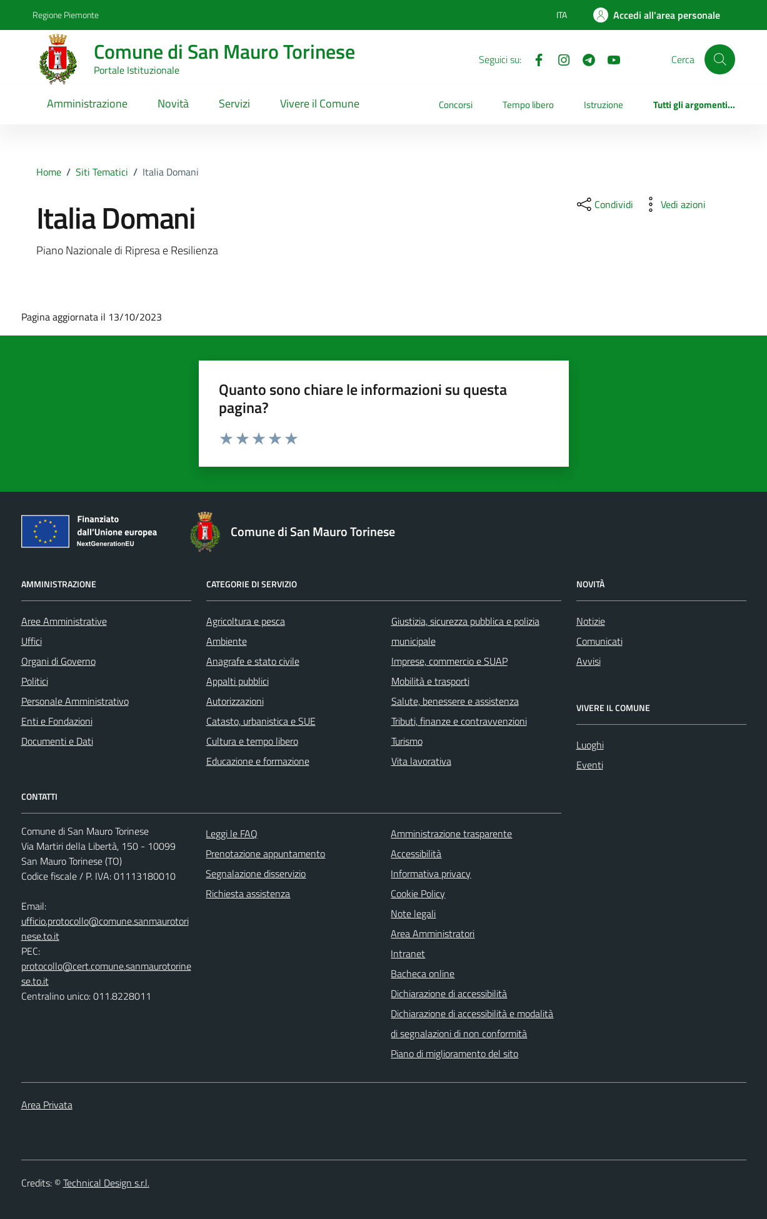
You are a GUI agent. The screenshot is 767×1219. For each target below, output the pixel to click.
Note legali (413, 913)
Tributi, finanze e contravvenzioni (459, 721)
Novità (173, 103)
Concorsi (456, 104)
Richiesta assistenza (248, 893)
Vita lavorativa (421, 761)
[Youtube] (608, 58)
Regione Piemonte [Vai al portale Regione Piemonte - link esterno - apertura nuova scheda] (66, 14)
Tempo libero (528, 104)
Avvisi (588, 661)
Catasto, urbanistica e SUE (261, 721)
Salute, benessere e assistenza (455, 701)
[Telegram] (583, 58)
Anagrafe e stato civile (252, 661)
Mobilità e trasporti (430, 681)
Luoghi (590, 744)
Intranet (408, 953)
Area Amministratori (432, 933)
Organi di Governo (58, 661)
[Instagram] (558, 58)
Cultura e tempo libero (252, 741)
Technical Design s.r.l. (106, 1182)
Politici (34, 681)
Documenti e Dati (57, 741)
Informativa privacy (431, 873)
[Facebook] (533, 58)
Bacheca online (422, 973)
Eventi (589, 764)
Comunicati (599, 641)
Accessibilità (416, 853)
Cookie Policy (418, 893)
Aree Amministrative (64, 621)
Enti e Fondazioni (57, 721)
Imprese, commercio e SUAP (449, 661)
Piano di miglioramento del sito (454, 1053)
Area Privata (47, 1104)
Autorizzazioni (235, 701)
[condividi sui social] (604, 204)
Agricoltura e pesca (245, 621)
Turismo (407, 741)
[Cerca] (719, 59)
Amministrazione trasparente (451, 833)
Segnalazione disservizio (256, 873)
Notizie (590, 621)
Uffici (31, 641)
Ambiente (226, 641)
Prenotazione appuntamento (265, 853)
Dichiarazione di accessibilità (449, 993)
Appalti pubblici (237, 681)
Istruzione (603, 104)
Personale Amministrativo (75, 701)
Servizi (234, 103)
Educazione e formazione (257, 761)
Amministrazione (87, 103)
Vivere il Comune (319, 103)
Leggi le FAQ (232, 833)
